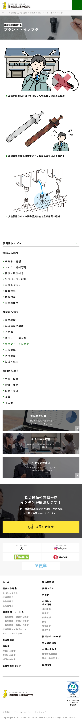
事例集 (6, 646)
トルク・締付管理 (15, 267)
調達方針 (46, 629)
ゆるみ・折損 (13, 261)
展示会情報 (48, 582)
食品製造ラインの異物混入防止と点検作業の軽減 (34, 216)
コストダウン (13, 285)
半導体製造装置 (14, 326)
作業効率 (10, 291)
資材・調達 (11, 391)
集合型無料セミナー (13, 665)
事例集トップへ (12, 243)
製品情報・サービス (13, 612)
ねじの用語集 (49, 642)
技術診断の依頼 (49, 653)
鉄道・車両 (11, 362)
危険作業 (10, 297)
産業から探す (36, 12)
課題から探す (9, 651)
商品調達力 (8, 601)
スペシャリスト (10, 593)
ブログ (45, 594)
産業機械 (10, 320)
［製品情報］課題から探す (16, 616)
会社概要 (46, 609)
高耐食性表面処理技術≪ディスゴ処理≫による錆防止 (36, 156)
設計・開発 (11, 385)
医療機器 (10, 356)
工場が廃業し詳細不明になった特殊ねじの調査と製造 (36, 95)
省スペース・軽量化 (17, 279)
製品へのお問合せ (51, 658)
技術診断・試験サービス (15, 629)
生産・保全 (11, 379)
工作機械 (10, 350)
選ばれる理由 (10, 588)
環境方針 (46, 625)
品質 (7, 397)
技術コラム (48, 588)
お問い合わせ (41, 526)
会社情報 (47, 604)
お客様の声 (8, 639)
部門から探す (9, 659)
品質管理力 (8, 605)
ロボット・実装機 (15, 338)
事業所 (45, 613)
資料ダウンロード (51, 636)
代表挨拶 (46, 617)
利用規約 (6, 712)
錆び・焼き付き (14, 273)
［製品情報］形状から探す (16, 625)
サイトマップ (40, 712)
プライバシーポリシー (22, 712)
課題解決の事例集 (19, 12)
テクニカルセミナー (12, 633)
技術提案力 (8, 597)
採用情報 (47, 664)
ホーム (5, 12)
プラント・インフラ (17, 344)
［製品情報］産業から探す (16, 620)
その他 (9, 332)
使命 (44, 621)
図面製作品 (11, 303)
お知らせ (47, 601)
